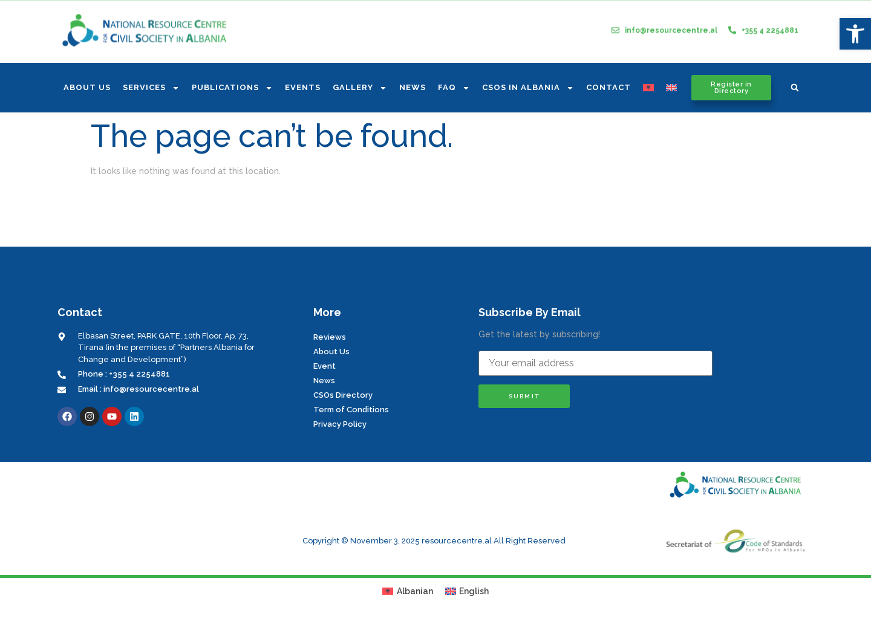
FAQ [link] (454, 88)
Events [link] (303, 87)
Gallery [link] (360, 88)
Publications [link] (232, 88)
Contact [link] (608, 87)
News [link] (412, 87)
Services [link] (151, 88)
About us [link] (87, 87)
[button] (794, 87)
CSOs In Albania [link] (528, 88)
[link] (855, 34)
